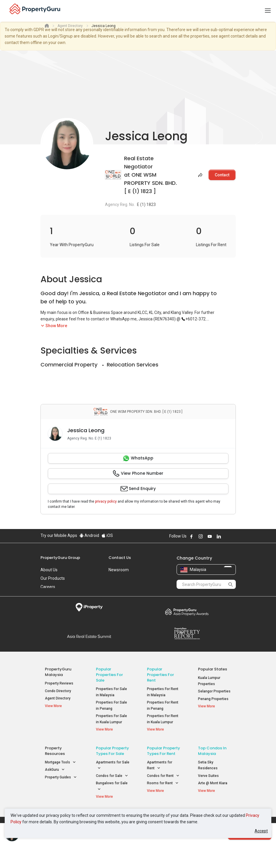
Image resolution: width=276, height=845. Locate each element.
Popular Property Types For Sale (112, 751)
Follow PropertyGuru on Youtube (209, 536)
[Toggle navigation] (268, 11)
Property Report (187, 633)
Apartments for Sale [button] (112, 766)
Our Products (52, 578)
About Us (48, 569)
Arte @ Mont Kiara (212, 784)
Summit (89, 636)
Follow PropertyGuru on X (226, 536)
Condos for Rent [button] (163, 776)
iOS (107, 535)
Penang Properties (213, 699)
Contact (222, 175)
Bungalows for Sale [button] (112, 787)
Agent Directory (57, 698)
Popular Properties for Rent (160, 674)
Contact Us (120, 557)
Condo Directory (58, 691)
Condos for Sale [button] (112, 776)
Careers (47, 586)
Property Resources (55, 751)
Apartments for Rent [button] (159, 766)
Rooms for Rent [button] (163, 784)
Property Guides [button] (61, 778)
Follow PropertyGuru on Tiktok (233, 536)
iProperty (89, 607)
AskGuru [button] (55, 771)
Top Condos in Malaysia (212, 751)
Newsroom (119, 569)
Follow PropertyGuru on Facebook (191, 536)
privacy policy (106, 501)
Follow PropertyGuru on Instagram (200, 536)
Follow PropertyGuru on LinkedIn (218, 536)
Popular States (212, 669)
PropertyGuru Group (60, 557)
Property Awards (187, 612)
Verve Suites (208, 776)
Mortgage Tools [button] (60, 763)
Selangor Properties (214, 691)
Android (89, 535)
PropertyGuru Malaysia (58, 671)
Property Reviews (59, 683)
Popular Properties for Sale (109, 674)
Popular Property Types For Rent (163, 751)
